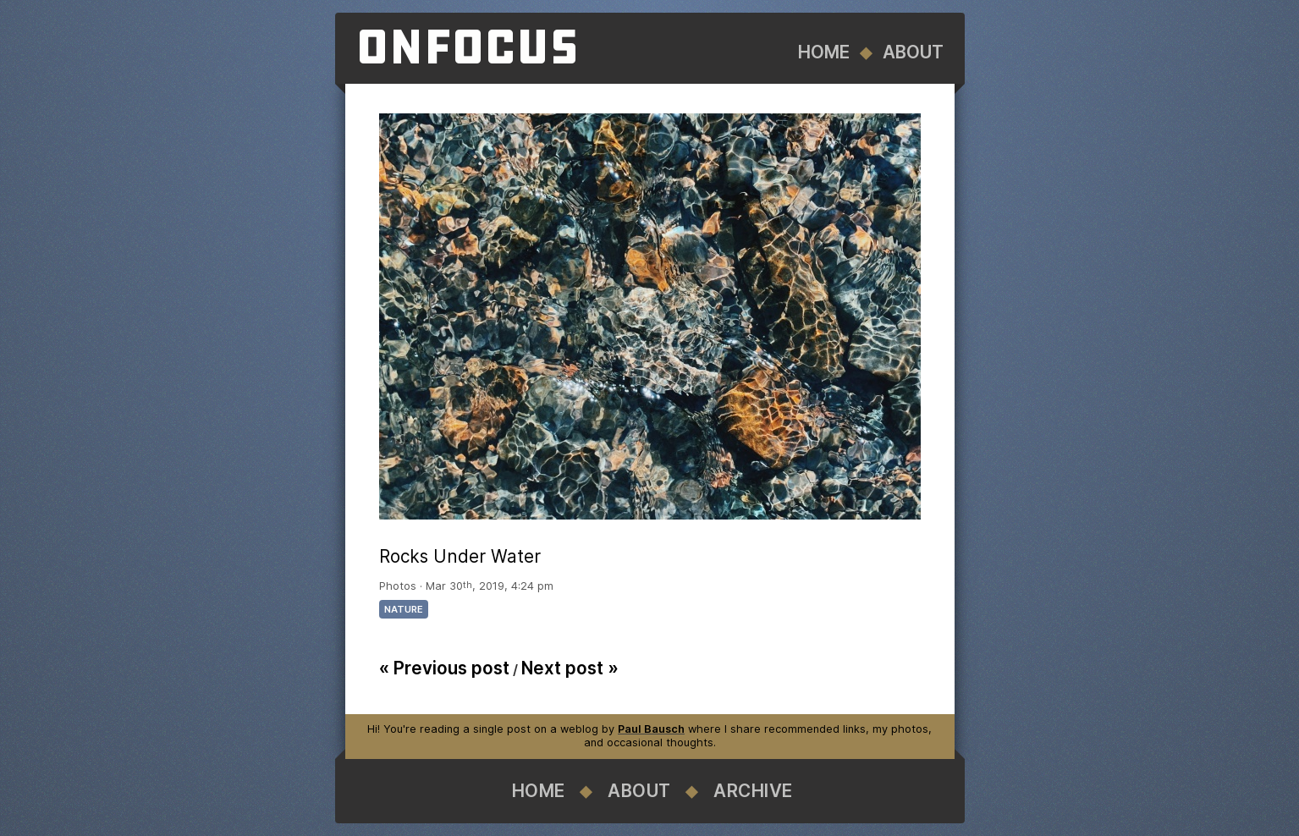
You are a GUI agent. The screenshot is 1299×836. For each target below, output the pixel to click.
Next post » (570, 668)
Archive (753, 790)
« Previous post (444, 668)
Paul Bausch (651, 729)
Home (824, 52)
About (913, 52)
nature (403, 609)
